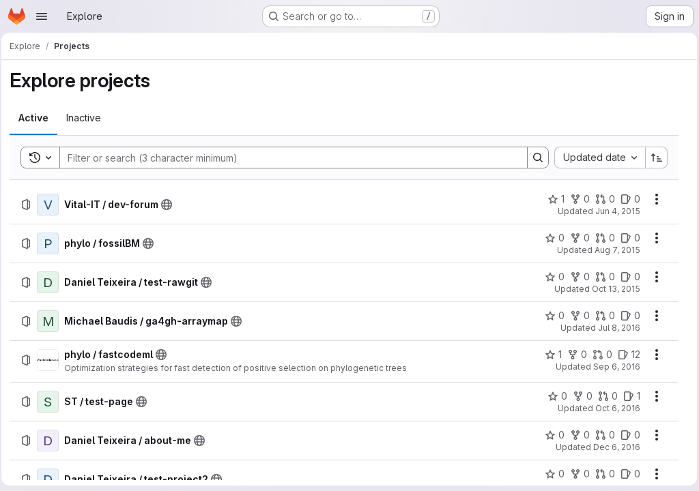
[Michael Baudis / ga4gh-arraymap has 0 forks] (576, 315)
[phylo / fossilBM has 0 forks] (576, 238)
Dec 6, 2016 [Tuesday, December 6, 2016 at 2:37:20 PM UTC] (613, 447)
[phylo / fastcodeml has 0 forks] (574, 354)
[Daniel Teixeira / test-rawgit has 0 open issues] (627, 276)
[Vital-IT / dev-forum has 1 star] (552, 199)
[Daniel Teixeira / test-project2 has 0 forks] (576, 473)
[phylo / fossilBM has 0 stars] (551, 238)
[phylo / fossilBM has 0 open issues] (627, 238)
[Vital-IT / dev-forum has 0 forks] (576, 199)
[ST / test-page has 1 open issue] (628, 396)
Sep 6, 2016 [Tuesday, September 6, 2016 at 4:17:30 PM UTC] (613, 366)
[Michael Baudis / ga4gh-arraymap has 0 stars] (551, 315)
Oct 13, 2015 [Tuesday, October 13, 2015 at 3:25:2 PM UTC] (612, 289)
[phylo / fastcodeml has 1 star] (549, 354)
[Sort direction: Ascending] (653, 157)
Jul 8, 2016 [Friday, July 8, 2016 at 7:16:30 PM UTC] (616, 328)
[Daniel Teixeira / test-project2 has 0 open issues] (627, 473)
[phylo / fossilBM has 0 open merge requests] (602, 238)
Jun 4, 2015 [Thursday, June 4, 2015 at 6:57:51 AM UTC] (614, 211)
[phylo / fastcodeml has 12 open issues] (625, 354)
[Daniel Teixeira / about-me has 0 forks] (576, 435)
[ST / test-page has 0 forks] (579, 396)
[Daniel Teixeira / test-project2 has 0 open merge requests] (602, 473)
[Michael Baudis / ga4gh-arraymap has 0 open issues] (627, 315)
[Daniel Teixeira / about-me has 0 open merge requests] (602, 435)
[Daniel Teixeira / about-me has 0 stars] (551, 435)
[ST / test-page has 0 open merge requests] (604, 396)
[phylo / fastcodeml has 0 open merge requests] (599, 354)
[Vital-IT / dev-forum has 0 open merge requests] (602, 199)
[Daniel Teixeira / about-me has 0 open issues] (627, 435)
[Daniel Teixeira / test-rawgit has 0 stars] (551, 276)
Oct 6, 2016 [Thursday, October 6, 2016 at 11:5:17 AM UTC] (614, 408)
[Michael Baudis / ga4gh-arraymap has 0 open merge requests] (602, 315)
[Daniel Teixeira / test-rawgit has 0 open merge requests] (602, 276)
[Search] (287, 157)
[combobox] (596, 157)
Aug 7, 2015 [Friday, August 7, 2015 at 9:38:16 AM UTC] (614, 250)
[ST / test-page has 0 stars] (554, 396)
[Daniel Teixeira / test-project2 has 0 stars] (551, 473)
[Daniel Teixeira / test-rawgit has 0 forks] (576, 276)
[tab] (37, 118)
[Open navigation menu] (42, 16)
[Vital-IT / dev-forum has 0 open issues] (627, 199)
